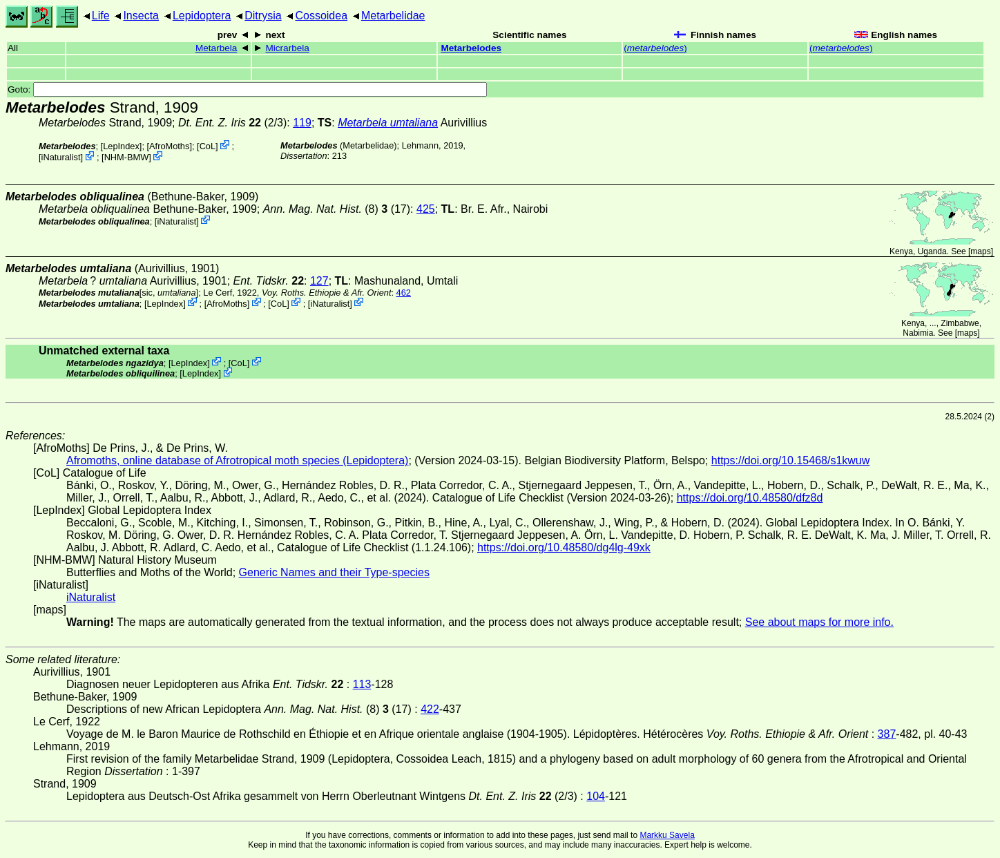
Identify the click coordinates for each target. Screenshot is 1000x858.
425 (425, 209)
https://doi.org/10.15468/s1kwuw (790, 460)
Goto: (247, 89)
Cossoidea (321, 15)
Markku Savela (667, 835)
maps (980, 251)
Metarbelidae (393, 15)
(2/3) (232, 122)
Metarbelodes (471, 48)
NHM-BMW (126, 157)
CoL (207, 146)
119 (302, 122)
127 (319, 281)
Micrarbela (287, 48)
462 (403, 292)
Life (101, 15)
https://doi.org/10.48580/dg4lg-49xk (564, 547)
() (655, 48)
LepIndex (121, 146)
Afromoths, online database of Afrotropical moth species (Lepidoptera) (237, 460)
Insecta (141, 15)
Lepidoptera (202, 15)
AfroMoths (169, 146)
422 (430, 709)
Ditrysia (262, 15)
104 (595, 796)
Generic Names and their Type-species (334, 572)
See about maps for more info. (819, 622)
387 (887, 734)
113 (362, 684)
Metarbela (216, 48)
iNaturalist (61, 157)
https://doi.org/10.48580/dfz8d (750, 498)
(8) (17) (336, 209)
